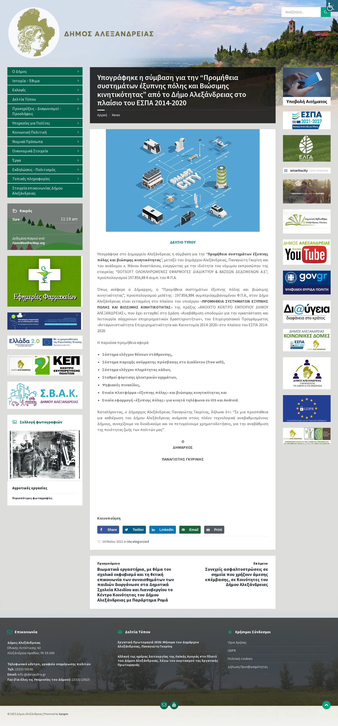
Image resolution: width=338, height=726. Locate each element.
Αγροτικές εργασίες (29, 488)
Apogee (63, 714)
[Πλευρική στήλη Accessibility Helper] (332, 6)
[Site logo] (81, 57)
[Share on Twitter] (134, 530)
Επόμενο (261, 563)
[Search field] (306, 12)
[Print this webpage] (214, 530)
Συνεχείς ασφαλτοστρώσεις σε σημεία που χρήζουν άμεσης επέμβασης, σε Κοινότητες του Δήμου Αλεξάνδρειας (236, 576)
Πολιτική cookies (240, 658)
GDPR (232, 650)
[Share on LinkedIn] (162, 530)
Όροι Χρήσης (237, 642)
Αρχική (102, 115)
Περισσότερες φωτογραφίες (32, 498)
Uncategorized (138, 541)
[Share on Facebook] (108, 530)
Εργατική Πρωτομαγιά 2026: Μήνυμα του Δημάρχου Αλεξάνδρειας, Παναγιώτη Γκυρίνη (158, 644)
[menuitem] (45, 71)
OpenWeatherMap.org (28, 243)
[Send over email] (190, 530)
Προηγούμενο (108, 563)
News (116, 115)
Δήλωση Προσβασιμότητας (248, 666)
